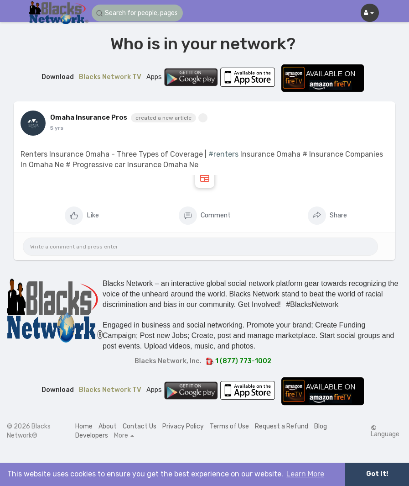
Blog (320, 426)
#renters (223, 154)
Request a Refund (281, 426)
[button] (137, 13)
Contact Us (139, 426)
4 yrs (57, 128)
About (107, 426)
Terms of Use (229, 426)
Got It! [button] (377, 474)
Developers (91, 435)
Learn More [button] (305, 474)
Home (84, 426)
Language (385, 431)
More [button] (124, 436)
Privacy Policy (183, 426)
